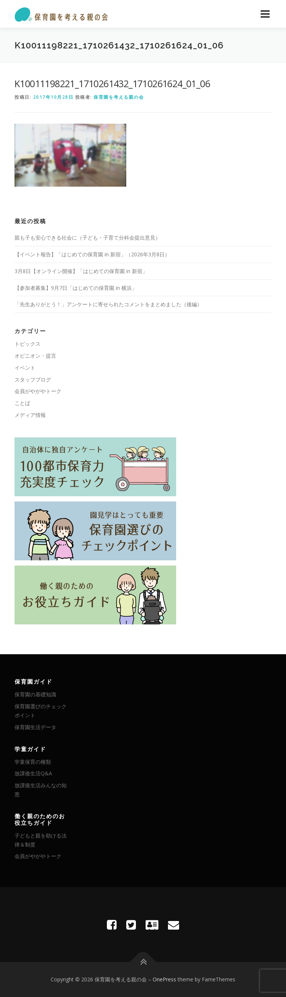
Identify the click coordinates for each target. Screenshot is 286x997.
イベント (25, 367)
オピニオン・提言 (35, 355)
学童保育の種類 (33, 761)
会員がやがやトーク (38, 391)
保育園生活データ (35, 727)
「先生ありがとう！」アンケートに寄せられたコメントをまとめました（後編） (108, 304)
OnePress (164, 979)
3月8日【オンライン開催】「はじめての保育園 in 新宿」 (81, 271)
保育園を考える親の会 (118, 97)
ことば (22, 402)
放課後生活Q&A (33, 773)
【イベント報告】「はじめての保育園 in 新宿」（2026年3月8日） (92, 254)
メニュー (264, 13)
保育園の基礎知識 (35, 694)
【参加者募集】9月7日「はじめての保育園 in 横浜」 (76, 287)
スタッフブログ (33, 379)
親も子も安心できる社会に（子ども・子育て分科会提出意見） (88, 237)
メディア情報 (30, 414)
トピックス (28, 343)
